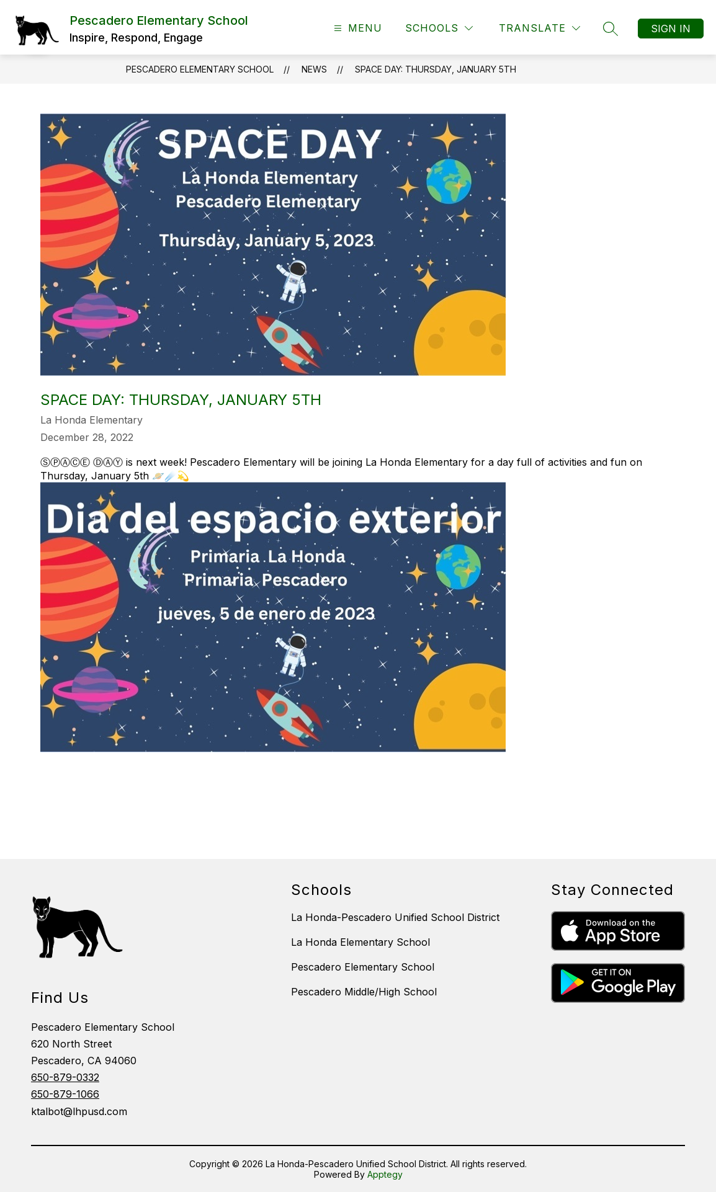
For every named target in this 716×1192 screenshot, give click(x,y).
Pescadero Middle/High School (364, 991)
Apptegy (385, 1174)
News (314, 69)
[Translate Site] (539, 28)
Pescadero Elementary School (200, 69)
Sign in (671, 28)
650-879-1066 (65, 1094)
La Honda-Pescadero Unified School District (395, 917)
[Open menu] (356, 28)
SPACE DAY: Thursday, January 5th (435, 69)
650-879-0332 (65, 1077)
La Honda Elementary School (360, 942)
